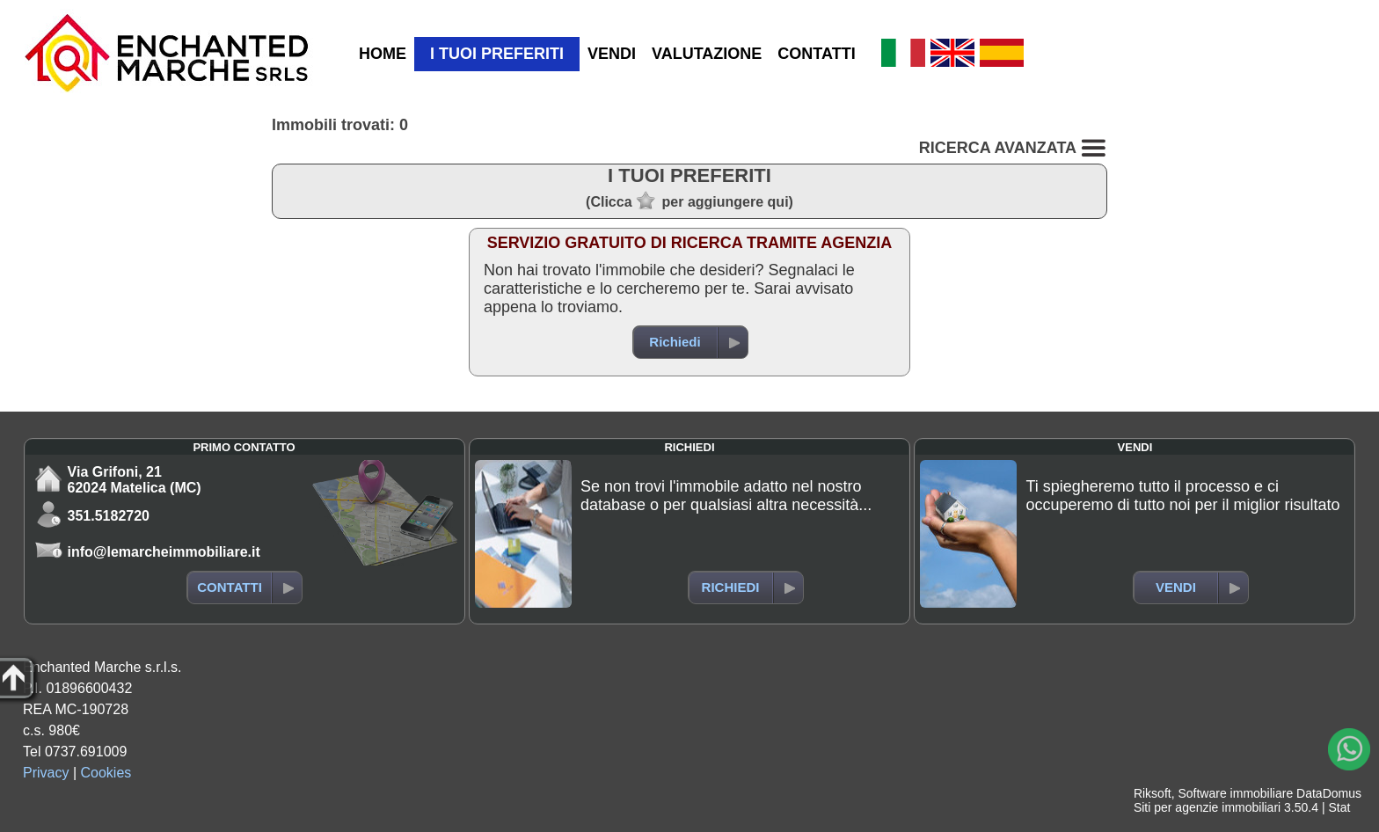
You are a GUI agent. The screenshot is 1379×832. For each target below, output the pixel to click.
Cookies (106, 772)
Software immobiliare (1235, 793)
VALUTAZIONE (707, 53)
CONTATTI (816, 53)
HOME (382, 53)
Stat (1339, 807)
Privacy (46, 772)
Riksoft (1152, 793)
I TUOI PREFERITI (497, 53)
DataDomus (1328, 793)
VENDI (611, 53)
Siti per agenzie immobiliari (1207, 807)
